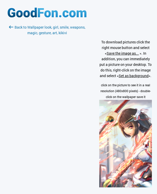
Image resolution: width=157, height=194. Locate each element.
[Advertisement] (47, 96)
